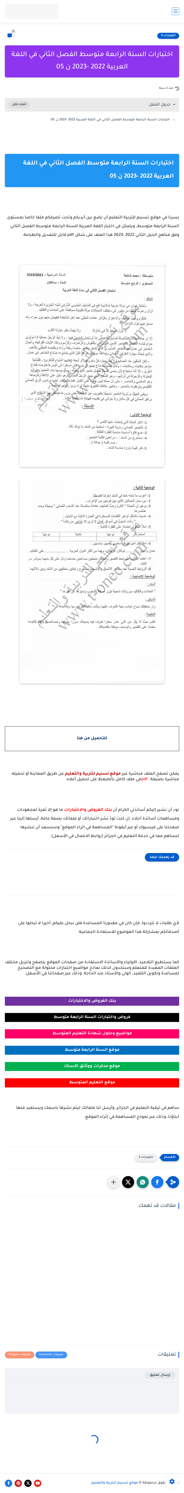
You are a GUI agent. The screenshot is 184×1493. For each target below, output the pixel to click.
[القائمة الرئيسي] (175, 11)
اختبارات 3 (168, 35)
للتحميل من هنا (92, 738)
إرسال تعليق (160, 1375)
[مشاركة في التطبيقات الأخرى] (113, 1182)
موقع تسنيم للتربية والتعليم (114, 1483)
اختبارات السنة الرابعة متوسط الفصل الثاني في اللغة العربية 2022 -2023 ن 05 (110, 120)
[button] (157, 1182)
